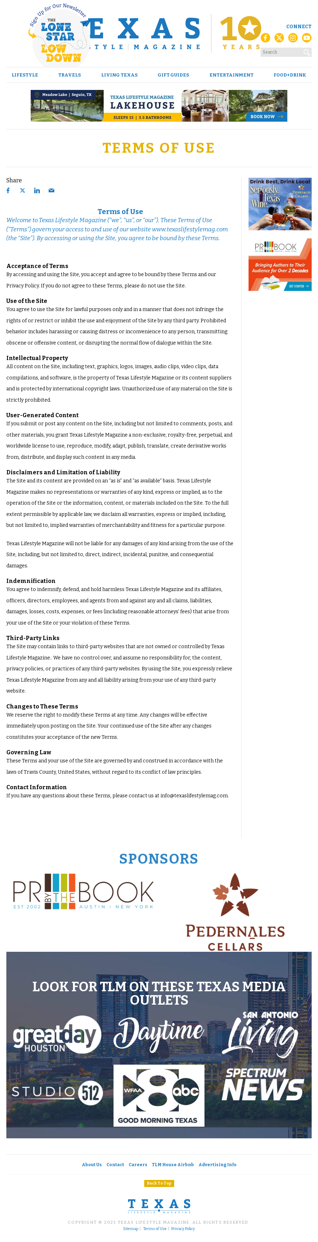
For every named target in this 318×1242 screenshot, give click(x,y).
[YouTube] (307, 40)
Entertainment (231, 75)
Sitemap (130, 1229)
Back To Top (159, 1183)
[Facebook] (265, 40)
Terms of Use (155, 1229)
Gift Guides (173, 75)
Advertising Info (217, 1164)
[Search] (307, 51)
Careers (138, 1164)
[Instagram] (293, 40)
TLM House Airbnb (173, 1164)
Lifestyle (25, 75)
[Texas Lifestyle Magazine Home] (159, 33)
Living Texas (119, 75)
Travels (69, 75)
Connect (299, 27)
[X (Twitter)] (279, 40)
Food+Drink (290, 75)
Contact (115, 1164)
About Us (92, 1164)
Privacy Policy (183, 1229)
